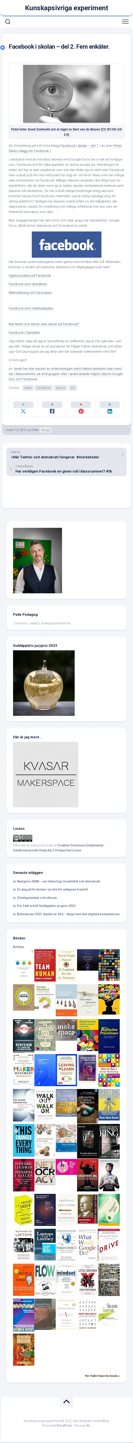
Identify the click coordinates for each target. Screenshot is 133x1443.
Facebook (44, 388)
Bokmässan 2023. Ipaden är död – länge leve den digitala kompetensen (68, 915)
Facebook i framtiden (24, 333)
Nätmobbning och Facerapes (30, 293)
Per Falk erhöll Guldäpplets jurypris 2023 (46, 906)
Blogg (46, 431)
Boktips (18, 947)
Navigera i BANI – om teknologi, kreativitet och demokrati (58, 882)
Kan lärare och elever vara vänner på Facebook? (44, 324)
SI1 (73, 388)
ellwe (28, 388)
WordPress (64, 1426)
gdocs (60, 388)
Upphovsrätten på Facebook (30, 276)
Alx (88, 1426)
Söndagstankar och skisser (37, 898)
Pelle (35, 431)
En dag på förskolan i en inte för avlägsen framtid (52, 890)
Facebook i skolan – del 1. (80, 146)
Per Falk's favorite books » (102, 1376)
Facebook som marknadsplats (31, 308)
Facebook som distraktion (28, 284)
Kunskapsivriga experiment (66, 8)
